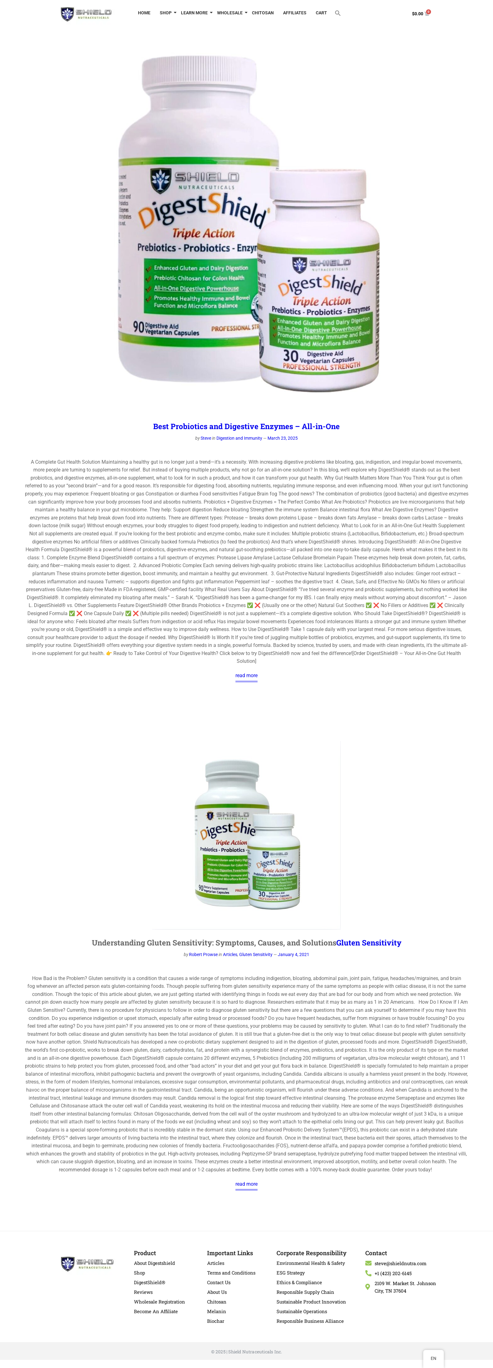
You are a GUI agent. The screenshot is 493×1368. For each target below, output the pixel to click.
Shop (139, 1273)
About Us (217, 1292)
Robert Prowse (203, 954)
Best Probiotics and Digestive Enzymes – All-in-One (246, 426)
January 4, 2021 (293, 954)
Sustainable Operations (302, 1311)
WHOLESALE (230, 12)
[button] (338, 13)
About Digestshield (154, 1263)
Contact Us (218, 1282)
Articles (230, 954)
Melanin (216, 1311)
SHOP (166, 12)
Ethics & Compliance (299, 1282)
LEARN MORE (195, 12)
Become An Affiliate (156, 1311)
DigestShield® (149, 1282)
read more (246, 675)
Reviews (143, 1292)
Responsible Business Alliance (310, 1321)
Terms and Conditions (231, 1273)
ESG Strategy (291, 1273)
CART (321, 12)
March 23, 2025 (283, 438)
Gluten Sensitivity (368, 943)
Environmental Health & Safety (311, 1263)
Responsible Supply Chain (305, 1292)
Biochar (215, 1321)
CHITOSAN (263, 12)
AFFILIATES (294, 12)
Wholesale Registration (159, 1302)
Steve (206, 438)
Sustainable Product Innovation (311, 1302)
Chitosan (216, 1302)
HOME (144, 12)
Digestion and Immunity (239, 438)
